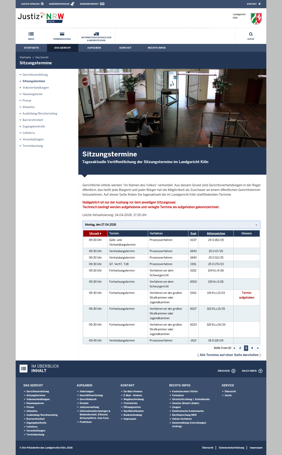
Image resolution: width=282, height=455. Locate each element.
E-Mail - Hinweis (133, 395)
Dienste (84, 403)
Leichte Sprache (30, 4)
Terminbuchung (62, 39)
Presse (27, 100)
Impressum (130, 418)
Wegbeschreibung (134, 399)
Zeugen (176, 407)
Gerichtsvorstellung (35, 74)
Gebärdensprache (59, 4)
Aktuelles (29, 107)
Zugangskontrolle (34, 126)
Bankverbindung (133, 415)
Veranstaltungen (33, 139)
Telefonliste (130, 403)
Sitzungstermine (34, 81)
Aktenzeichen (216, 233)
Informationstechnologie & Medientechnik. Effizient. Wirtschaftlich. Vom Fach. (95, 415)
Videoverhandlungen (36, 87)
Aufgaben (94, 47)
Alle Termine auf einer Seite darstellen (229, 355)
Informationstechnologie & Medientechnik (96, 39)
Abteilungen (87, 391)
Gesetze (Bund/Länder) (185, 403)
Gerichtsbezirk (88, 399)
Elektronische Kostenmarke (188, 411)
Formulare (178, 395)
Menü (31, 39)
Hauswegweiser (33, 94)
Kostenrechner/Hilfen (185, 391)
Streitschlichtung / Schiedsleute (191, 399)
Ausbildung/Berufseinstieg (40, 113)
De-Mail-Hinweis (133, 391)
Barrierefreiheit (89, 4)
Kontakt (252, 4)
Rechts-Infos (157, 47)
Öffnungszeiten (132, 407)
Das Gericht (62, 47)
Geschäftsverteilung (91, 395)
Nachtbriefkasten (134, 411)
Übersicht (230, 391)
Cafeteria (29, 133)
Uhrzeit (94, 233)
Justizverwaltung (89, 407)
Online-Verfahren (182, 418)
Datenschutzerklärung (231, 447)
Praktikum (86, 422)
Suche (250, 39)
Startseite (31, 47)
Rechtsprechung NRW (184, 415)
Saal (193, 233)
